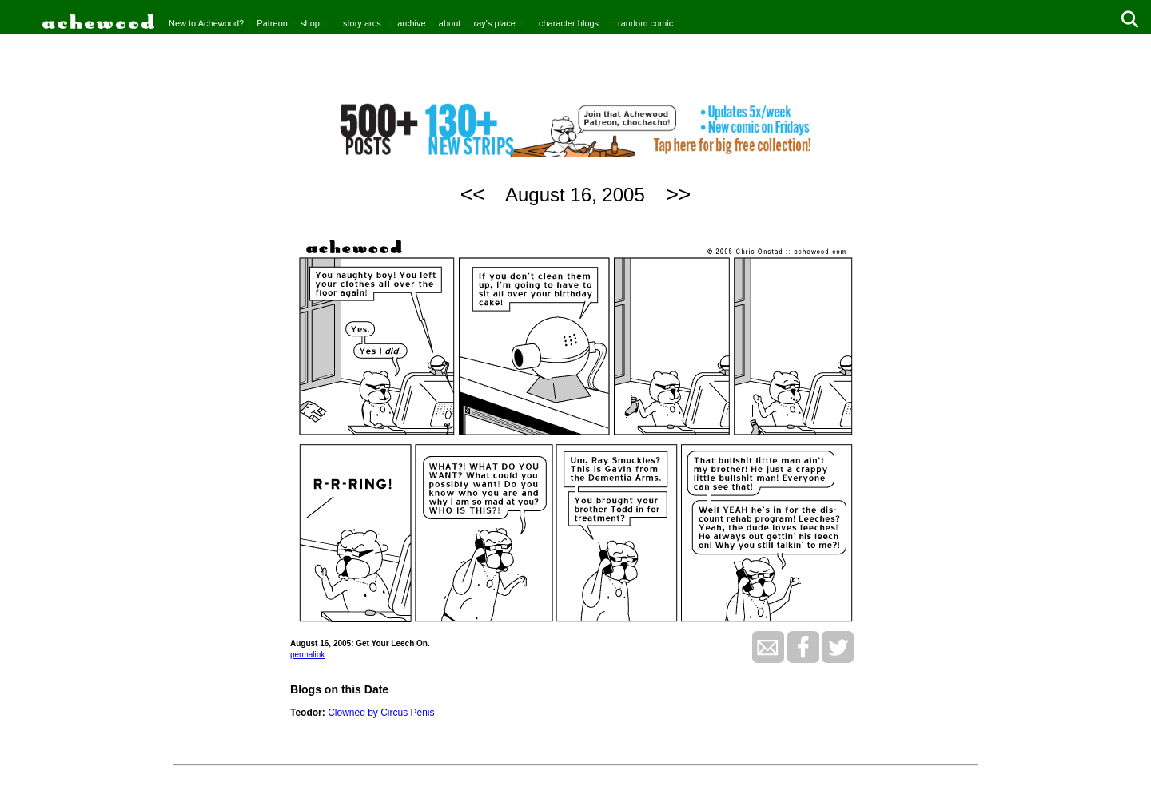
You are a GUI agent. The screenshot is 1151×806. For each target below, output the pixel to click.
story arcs (362, 23)
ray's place (495, 23)
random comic (645, 23)
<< (472, 194)
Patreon (272, 23)
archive (411, 23)
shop (310, 23)
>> (678, 194)
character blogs (569, 23)
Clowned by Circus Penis (381, 712)
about (450, 23)
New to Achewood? (206, 23)
